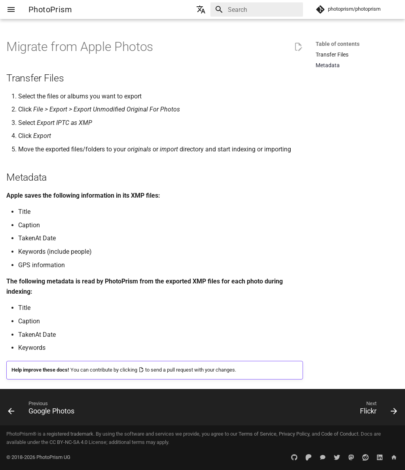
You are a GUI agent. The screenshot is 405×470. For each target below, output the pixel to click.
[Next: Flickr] (376, 409)
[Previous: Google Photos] (43, 409)
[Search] (256, 9)
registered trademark (70, 434)
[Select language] (201, 9)
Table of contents (338, 44)
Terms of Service (257, 434)
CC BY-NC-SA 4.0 (68, 442)
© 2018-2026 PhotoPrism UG (38, 457)
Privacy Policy (294, 434)
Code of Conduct (339, 434)
